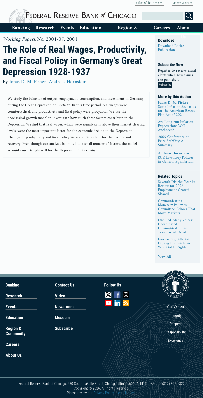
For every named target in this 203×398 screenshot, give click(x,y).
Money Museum (182, 3)
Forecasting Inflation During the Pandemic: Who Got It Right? (174, 244)
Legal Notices (126, 393)
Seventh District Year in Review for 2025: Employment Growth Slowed (176, 188)
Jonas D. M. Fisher (27, 81)
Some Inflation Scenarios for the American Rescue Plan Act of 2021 (177, 111)
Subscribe (165, 85)
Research (45, 28)
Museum (62, 317)
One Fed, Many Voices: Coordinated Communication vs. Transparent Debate (175, 226)
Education (91, 28)
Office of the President (149, 3)
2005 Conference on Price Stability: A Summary (174, 141)
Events (67, 28)
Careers (162, 28)
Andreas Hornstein (67, 81)
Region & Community (16, 331)
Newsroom (64, 306)
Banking (21, 28)
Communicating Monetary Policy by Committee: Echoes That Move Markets (176, 207)
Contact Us (64, 285)
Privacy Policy (104, 393)
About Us (183, 28)
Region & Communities (127, 28)
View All (164, 257)
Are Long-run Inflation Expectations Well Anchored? (175, 126)
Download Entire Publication (171, 48)
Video (60, 295)
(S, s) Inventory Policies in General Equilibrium (175, 160)
